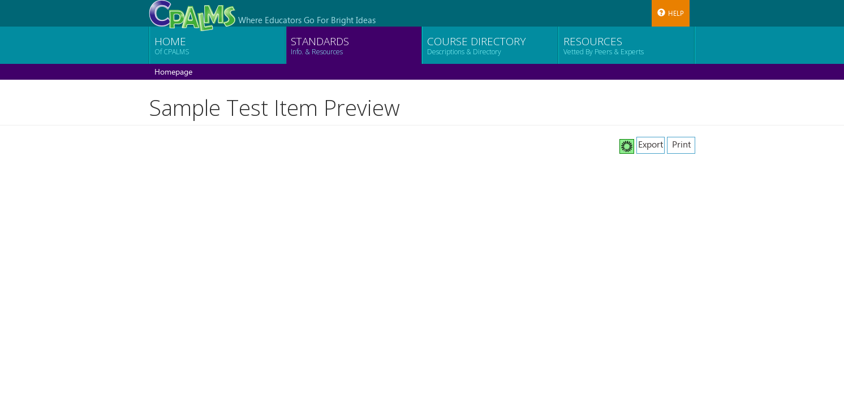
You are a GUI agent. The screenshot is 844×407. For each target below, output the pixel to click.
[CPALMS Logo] (192, 12)
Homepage (173, 71)
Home (171, 45)
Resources (603, 45)
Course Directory (476, 45)
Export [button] (650, 144)
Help (670, 13)
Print (681, 144)
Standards (320, 45)
